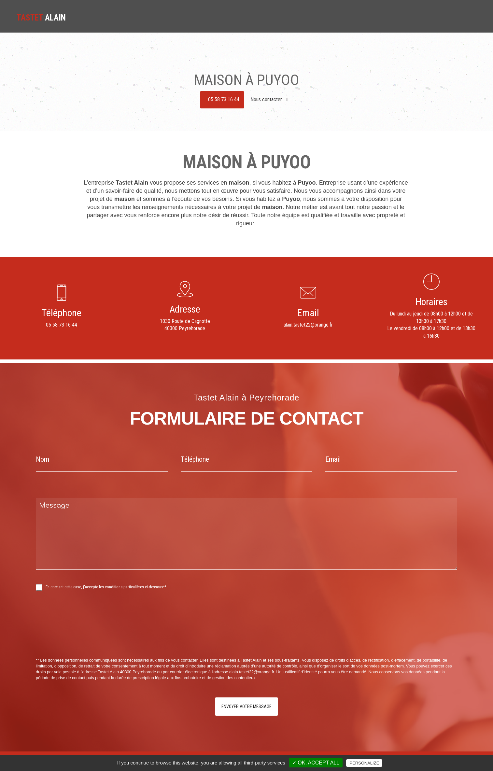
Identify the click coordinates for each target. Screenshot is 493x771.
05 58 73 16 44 (223, 99)
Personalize (364, 763)
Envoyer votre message (246, 706)
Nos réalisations (435, 17)
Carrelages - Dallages (357, 17)
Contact (466, 17)
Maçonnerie (316, 17)
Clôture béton (399, 17)
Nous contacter (269, 99)
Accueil (289, 17)
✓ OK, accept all (315, 762)
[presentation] (104, 638)
